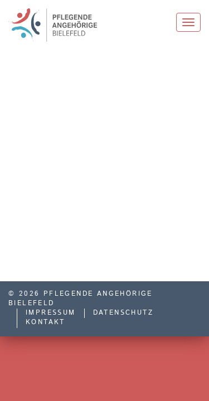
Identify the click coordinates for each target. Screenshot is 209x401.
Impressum (51, 313)
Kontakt (45, 322)
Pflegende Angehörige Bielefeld (61, 25)
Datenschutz (123, 313)
